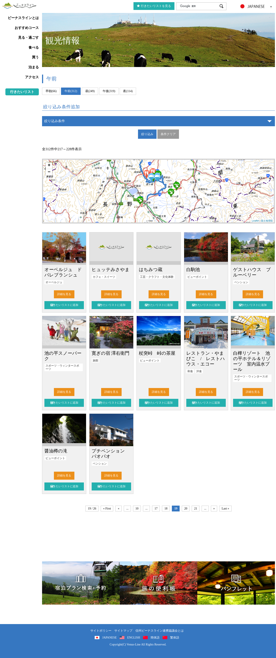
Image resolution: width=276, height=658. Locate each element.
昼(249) (90, 91)
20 (185, 508)
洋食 (199, 371)
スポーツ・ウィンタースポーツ (62, 367)
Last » (225, 508)
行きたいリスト (22, 92)
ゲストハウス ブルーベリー (252, 272)
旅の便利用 (158, 583)
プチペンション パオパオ (110, 453)
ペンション (241, 282)
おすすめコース (27, 28)
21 (195, 508)
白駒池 (193, 269)
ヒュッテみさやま (111, 269)
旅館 (95, 360)
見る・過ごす (28, 37)
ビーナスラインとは (23, 18)
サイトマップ (123, 630)
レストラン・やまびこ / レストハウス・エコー (205, 358)
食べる (33, 47)
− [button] (49, 172)
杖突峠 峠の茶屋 (157, 353)
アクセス (32, 77)
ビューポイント (197, 276)
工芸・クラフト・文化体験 (157, 276)
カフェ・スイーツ (104, 276)
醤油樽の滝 (55, 450)
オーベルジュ (53, 282)
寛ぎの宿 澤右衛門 (110, 353)
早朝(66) (50, 91)
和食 (190, 371)
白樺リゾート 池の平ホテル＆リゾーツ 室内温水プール (252, 361)
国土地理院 (267, 220)
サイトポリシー (100, 630)
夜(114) (128, 91)
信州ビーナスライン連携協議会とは (159, 630)
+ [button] (49, 165)
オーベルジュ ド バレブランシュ (65, 272)
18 (165, 508)
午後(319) (109, 91)
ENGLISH (133, 637)
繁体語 (174, 637)
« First (107, 508)
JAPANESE (109, 637)
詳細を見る (64, 294)
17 (155, 508)
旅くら (81, 583)
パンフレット (236, 583)
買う (35, 57)
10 (136, 508)
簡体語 (155, 637)
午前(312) (70, 91)
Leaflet (255, 220)
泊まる (33, 67)
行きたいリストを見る (154, 6)
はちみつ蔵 (150, 269)
